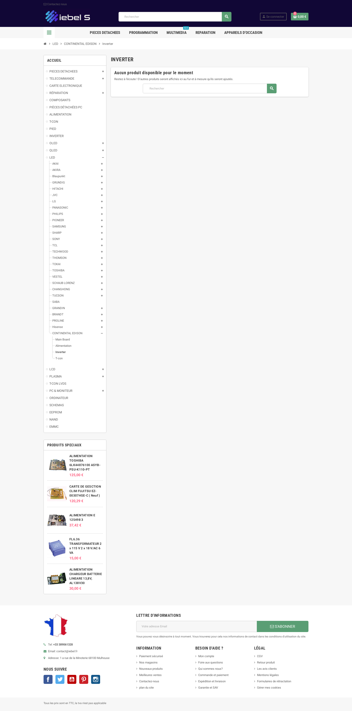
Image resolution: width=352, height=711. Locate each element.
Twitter (59, 679)
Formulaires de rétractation (274, 681)
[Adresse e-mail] (196, 626)
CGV (260, 656)
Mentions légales (268, 675)
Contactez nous (55, 4)
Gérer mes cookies (269, 687)
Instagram (95, 679)
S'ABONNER (282, 626)
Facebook (48, 679)
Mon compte (206, 656)
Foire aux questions (210, 662)
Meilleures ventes (150, 675)
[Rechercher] (175, 17)
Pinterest (83, 679)
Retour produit (266, 662)
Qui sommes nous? (210, 668)
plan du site (146, 687)
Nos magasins (148, 662)
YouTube (71, 679)
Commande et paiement (213, 675)
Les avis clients (267, 668)
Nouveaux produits (151, 668)
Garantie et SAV (208, 687)
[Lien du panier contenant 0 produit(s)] (299, 16)
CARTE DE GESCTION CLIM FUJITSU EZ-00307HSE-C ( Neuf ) (85, 491)
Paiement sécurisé (151, 656)
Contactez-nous (149, 681)
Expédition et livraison (212, 681)
